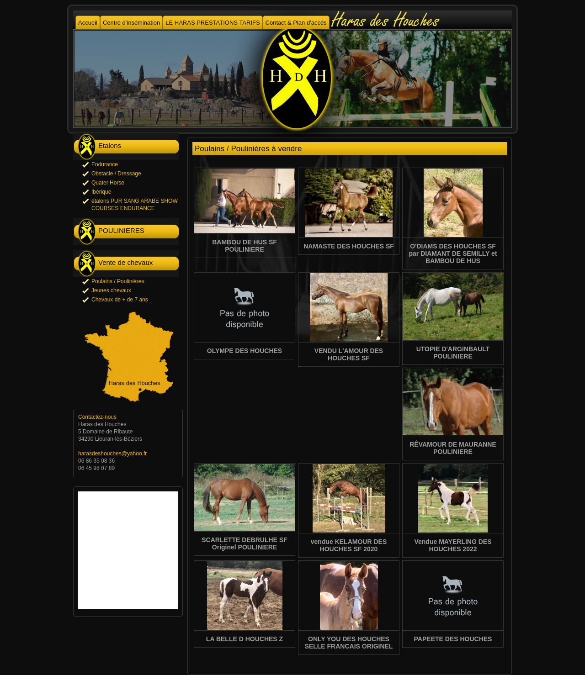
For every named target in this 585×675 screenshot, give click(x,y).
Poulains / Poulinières (117, 281)
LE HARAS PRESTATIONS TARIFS (212, 22)
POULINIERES (121, 230)
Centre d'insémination (131, 22)
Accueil (87, 22)
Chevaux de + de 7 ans (119, 299)
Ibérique (101, 192)
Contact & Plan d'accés (296, 22)
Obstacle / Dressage (116, 173)
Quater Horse (107, 182)
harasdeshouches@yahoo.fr (112, 453)
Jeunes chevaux (111, 290)
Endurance (104, 164)
